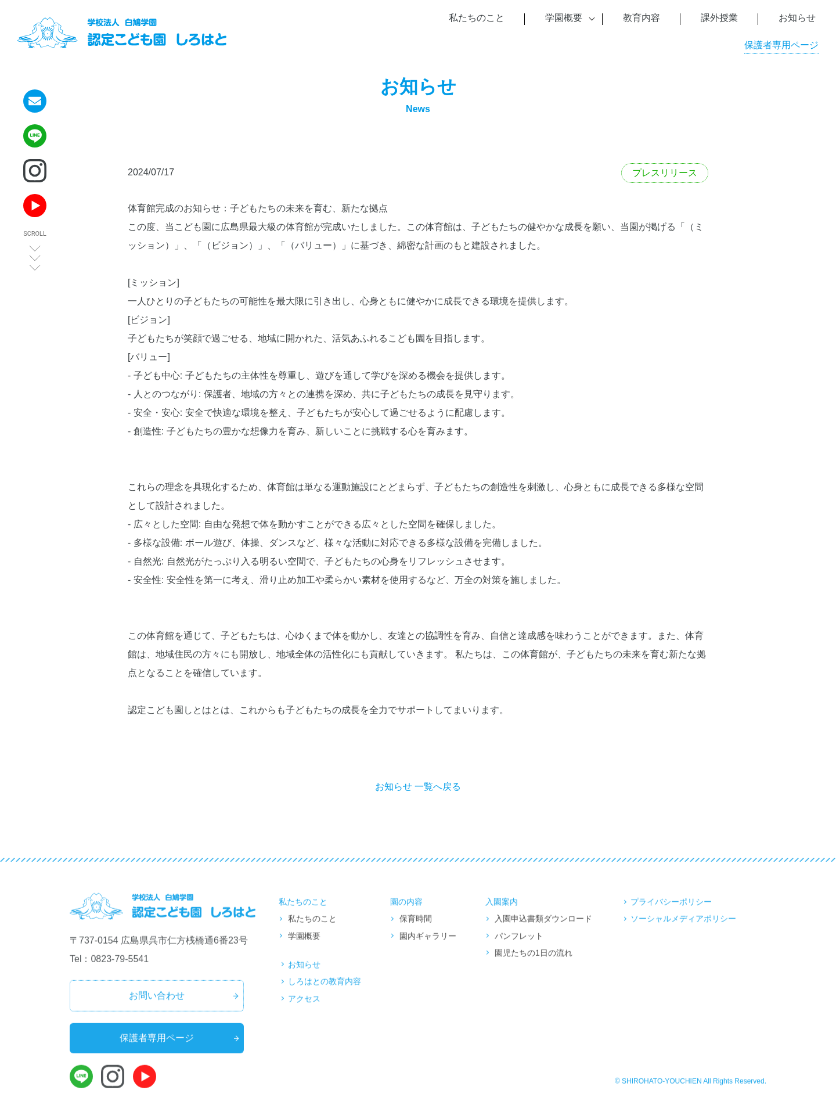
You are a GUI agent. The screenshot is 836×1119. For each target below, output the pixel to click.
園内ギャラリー (427, 945)
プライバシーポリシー (671, 911)
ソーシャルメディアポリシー (683, 928)
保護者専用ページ (781, 45)
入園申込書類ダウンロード (543, 928)
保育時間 (415, 928)
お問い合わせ (157, 1005)
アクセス (304, 1008)
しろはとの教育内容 (324, 991)
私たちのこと (312, 928)
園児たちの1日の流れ (533, 962)
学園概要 (304, 945)
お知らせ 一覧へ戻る (418, 786)
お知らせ (304, 973)
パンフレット (519, 945)
